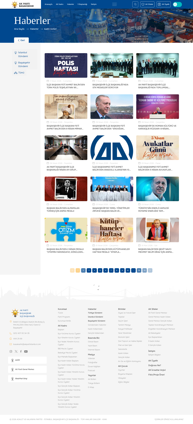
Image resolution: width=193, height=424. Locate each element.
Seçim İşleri (123, 321)
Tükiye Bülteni (94, 383)
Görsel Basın (93, 341)
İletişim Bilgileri (154, 355)
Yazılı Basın (92, 345)
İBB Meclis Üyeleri (65, 348)
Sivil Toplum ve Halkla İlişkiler (130, 341)
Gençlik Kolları (124, 357)
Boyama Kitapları (125, 374)
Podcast (91, 370)
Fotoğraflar (92, 362)
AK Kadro (59, 4)
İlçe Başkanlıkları (155, 337)
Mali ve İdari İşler (125, 345)
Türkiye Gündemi (95, 313)
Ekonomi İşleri (123, 337)
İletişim (94, 4)
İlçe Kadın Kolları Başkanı (68, 361)
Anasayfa (48, 4)
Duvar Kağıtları (94, 366)
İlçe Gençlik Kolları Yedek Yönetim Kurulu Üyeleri (68, 405)
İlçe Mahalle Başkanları (67, 357)
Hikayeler (122, 378)
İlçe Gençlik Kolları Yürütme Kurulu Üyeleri (69, 391)
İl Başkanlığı (82, 4)
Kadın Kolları (123, 353)
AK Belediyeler (154, 333)
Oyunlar (121, 370)
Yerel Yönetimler (124, 333)
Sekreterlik (122, 349)
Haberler (70, 4)
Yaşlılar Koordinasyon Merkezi (160, 325)
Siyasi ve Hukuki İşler (127, 313)
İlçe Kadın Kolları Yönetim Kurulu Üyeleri (71, 373)
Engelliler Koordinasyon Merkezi (161, 329)
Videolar (91, 358)
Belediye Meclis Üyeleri (67, 352)
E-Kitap (91, 387)
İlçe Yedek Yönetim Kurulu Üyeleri (68, 343)
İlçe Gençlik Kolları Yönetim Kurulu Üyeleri (69, 398)
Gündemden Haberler (97, 325)
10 (128, 270)
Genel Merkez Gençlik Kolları (160, 321)
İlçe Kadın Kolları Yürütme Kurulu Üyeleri (71, 366)
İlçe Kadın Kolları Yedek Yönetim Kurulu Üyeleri (71, 380)
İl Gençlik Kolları (154, 345)
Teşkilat (121, 317)
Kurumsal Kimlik (64, 321)
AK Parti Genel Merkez (157, 313)
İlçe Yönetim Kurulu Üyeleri (69, 337)
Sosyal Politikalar (125, 329)
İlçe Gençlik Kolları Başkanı (69, 386)
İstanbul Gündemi (95, 317)
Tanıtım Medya (124, 325)
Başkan (61, 329)
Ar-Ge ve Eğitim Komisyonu (129, 361)
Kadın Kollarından (95, 329)
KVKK (104, 419)
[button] (27, 360)
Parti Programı (64, 317)
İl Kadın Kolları (154, 341)
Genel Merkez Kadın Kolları (159, 317)
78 (139, 270)
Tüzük (60, 313)
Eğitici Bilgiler (123, 382)
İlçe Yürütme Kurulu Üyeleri (69, 333)
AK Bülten (92, 379)
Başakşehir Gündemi (96, 321)
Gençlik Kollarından (96, 333)
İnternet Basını (94, 350)
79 (144, 270)
